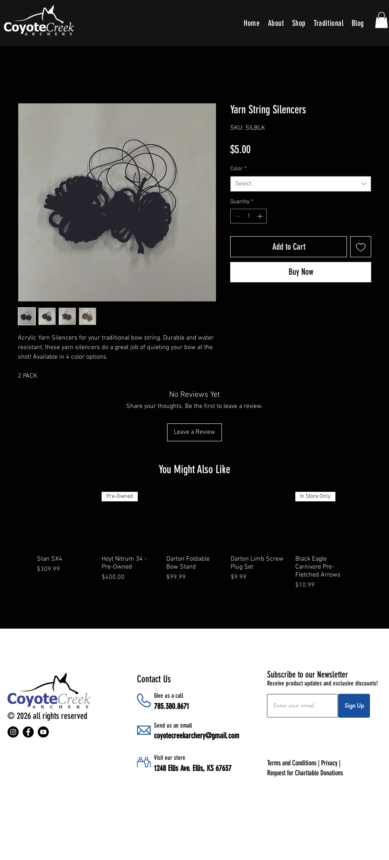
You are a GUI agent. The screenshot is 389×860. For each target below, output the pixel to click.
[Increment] (261, 216)
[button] (381, 20)
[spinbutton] (248, 216)
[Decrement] (236, 216)
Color (238, 168)
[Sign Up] (354, 706)
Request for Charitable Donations (305, 773)
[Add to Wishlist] (360, 246)
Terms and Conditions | (294, 763)
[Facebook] (28, 732)
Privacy (329, 763)
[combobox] (300, 184)
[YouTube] (43, 732)
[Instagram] (13, 732)
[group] (194, 544)
